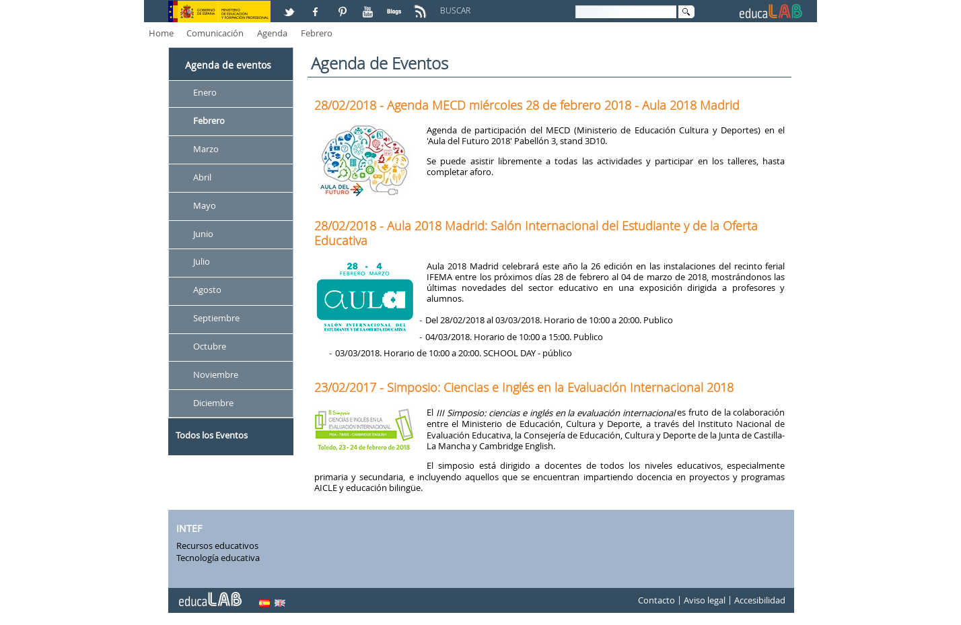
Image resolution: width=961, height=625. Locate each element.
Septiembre (216, 318)
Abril (202, 177)
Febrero (316, 33)
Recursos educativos (217, 545)
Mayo (204, 205)
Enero (205, 92)
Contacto (656, 601)
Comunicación (215, 33)
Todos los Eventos (212, 435)
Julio (201, 262)
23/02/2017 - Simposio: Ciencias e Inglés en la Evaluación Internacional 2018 (524, 387)
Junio (203, 234)
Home (161, 33)
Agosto (207, 290)
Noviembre (215, 374)
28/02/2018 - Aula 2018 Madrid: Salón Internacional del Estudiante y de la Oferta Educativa (536, 233)
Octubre (209, 346)
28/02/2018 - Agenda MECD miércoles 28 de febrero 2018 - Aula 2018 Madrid (527, 105)
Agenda (272, 33)
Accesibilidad (759, 601)
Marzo (206, 149)
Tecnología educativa (218, 558)
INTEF (189, 528)
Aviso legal (704, 601)
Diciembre (213, 403)
